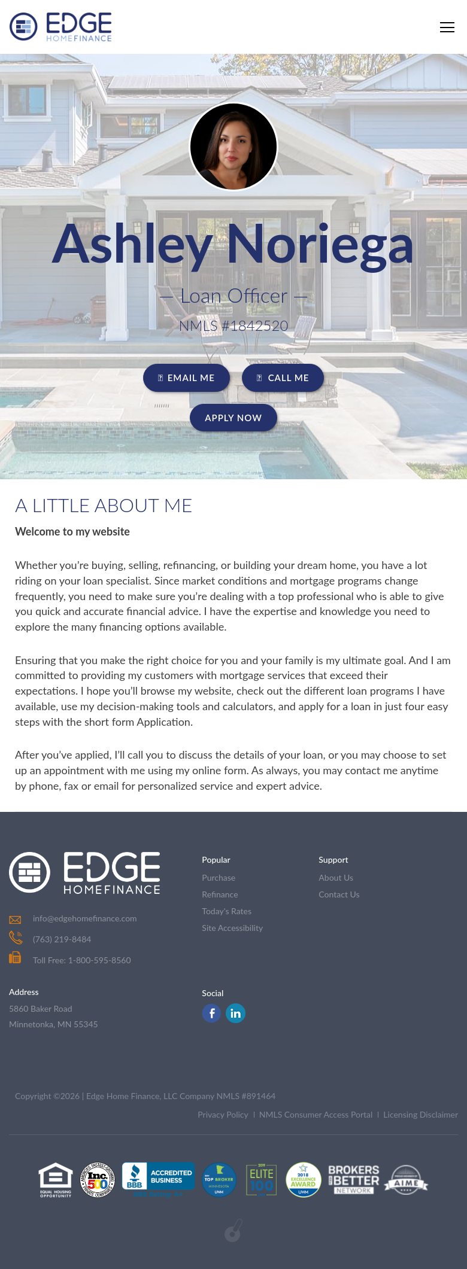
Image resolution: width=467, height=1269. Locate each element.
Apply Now (233, 417)
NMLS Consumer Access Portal (316, 1114)
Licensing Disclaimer (420, 1114)
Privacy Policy (223, 1114)
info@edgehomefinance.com (85, 918)
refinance (220, 894)
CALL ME (283, 377)
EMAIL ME (186, 377)
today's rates (226, 911)
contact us (339, 894)
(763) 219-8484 (62, 939)
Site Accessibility (232, 928)
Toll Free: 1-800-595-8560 (70, 960)
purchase (218, 877)
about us (336, 877)
